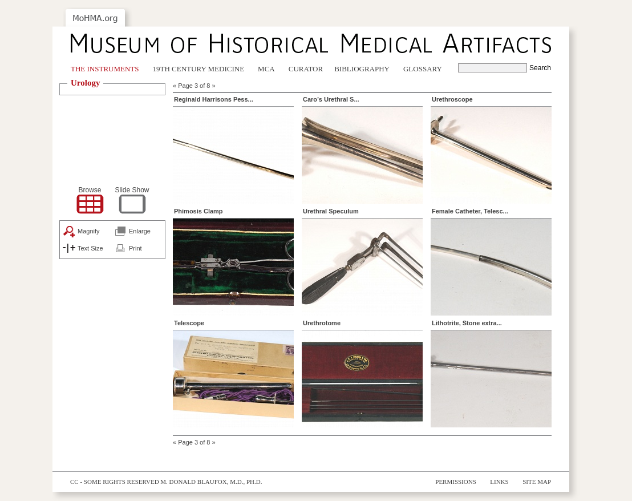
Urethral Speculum (331, 211)
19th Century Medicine (199, 68)
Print (135, 248)
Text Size (90, 248)
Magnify (89, 231)
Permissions (455, 481)
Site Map (536, 481)
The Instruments (105, 68)
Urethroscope (452, 99)
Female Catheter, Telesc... (470, 211)
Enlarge (140, 231)
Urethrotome (322, 323)
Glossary (422, 68)
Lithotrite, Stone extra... (467, 323)
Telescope (189, 323)
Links (499, 481)
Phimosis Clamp (198, 211)
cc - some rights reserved (114, 481)
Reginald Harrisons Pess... (213, 99)
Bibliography (362, 68)
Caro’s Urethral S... (331, 99)
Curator (306, 68)
